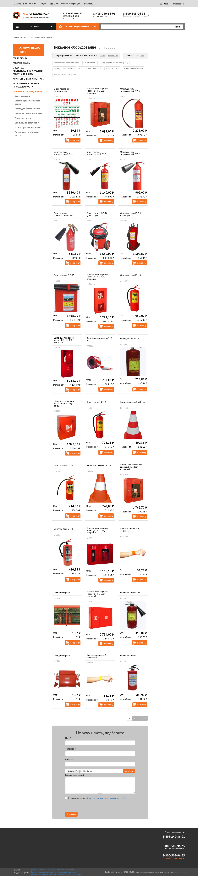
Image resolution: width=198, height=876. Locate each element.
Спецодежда (20, 58)
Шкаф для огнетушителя (27, 108)
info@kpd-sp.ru (71, 15)
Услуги (43, 3)
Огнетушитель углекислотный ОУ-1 (63, 214)
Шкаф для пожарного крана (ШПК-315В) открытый (97, 530)
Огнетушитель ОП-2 (130, 655)
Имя (68, 738)
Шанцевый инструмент (27, 122)
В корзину (75, 140)
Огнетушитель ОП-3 (63, 528)
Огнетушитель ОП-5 (63, 465)
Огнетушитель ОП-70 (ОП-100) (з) (97, 214)
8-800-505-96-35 (72, 13)
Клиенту (32, 3)
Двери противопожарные (28, 127)
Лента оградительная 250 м (99, 339)
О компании (19, 3)
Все (142, 55)
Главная (16, 37)
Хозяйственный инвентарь (28, 78)
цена (102, 55)
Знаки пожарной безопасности (61, 89)
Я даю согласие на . (95, 798)
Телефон (70, 748)
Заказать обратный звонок (174, 858)
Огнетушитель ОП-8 (130, 338)
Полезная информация (70, 3)
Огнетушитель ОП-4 (130, 592)
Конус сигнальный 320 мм (99, 465)
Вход (166, 4)
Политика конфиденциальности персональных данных (53, 869)
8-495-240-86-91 (104, 13)
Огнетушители (22, 95)
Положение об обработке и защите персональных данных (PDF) (57, 874)
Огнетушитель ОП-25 (64, 275)
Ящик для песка (23, 118)
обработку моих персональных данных (105, 798)
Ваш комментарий (74, 775)
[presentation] (109, 806)
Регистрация (178, 4)
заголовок (113, 55)
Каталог (41, 26)
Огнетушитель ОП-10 (130, 275)
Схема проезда (179, 872)
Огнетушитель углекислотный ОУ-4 (63, 152)
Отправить (71, 814)
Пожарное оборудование (27, 91)
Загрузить (129, 771)
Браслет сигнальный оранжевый (129, 529)
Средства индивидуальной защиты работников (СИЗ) (28, 71)
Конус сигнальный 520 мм (132, 402)
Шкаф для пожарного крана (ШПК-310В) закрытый (64, 403)
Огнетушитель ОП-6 (96, 402)
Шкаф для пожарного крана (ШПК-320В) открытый (97, 276)
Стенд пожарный (62, 592)
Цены (52, 3)
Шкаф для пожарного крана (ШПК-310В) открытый (97, 90)
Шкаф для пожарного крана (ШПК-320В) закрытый (64, 340)
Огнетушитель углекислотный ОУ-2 (130, 152)
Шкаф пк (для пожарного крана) (27, 102)
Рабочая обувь (21, 63)
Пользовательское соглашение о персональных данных (54, 872)
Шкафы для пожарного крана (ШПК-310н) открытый (131, 466)
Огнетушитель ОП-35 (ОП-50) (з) (130, 214)
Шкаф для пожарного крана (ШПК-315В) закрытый (97, 593)
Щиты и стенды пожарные (28, 113)
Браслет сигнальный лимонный (96, 656)
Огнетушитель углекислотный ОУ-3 (97, 152)
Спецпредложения (81, 26)
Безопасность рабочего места (27, 134)
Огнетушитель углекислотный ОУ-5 (130, 89)
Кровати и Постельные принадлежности (26, 85)
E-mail (69, 759)
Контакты (88, 3)
